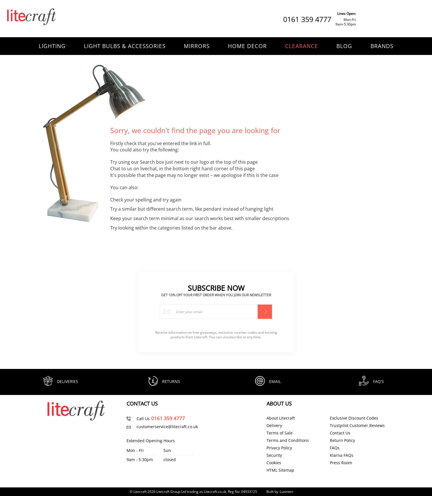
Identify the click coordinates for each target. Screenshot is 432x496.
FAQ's (379, 381)
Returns (172, 381)
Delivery (274, 425)
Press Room (341, 463)
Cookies (274, 463)
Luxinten (286, 491)
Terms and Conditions (288, 440)
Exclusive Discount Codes (354, 418)
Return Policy (342, 440)
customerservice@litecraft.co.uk (167, 426)
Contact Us (340, 433)
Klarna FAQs (341, 455)
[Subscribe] (265, 310)
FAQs (335, 448)
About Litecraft (281, 418)
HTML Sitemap (280, 470)
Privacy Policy (279, 448)
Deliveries (68, 381)
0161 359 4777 (307, 19)
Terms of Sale (280, 433)
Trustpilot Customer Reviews (357, 425)
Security (274, 455)
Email (276, 381)
